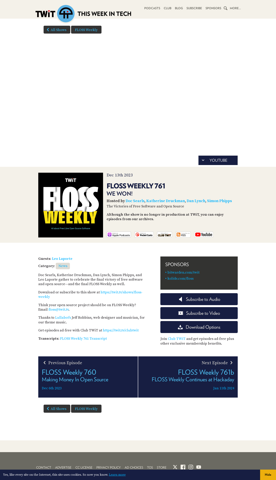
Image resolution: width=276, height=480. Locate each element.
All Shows (55, 29)
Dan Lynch (196, 201)
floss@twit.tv (58, 309)
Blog (179, 8)
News (62, 266)
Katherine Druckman (165, 201)
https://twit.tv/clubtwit (121, 330)
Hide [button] (268, 474)
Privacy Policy (108, 467)
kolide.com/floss (180, 278)
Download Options (199, 327)
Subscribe (194, 8)
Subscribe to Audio (199, 299)
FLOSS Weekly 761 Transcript (83, 338)
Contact (43, 467)
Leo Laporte (62, 258)
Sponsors (213, 8)
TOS (150, 467)
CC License (83, 467)
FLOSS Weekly (86, 30)
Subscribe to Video (199, 313)
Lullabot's (63, 317)
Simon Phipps (219, 201)
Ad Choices (134, 467)
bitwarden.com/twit (183, 272)
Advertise (63, 467)
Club (167, 8)
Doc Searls (135, 201)
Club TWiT (177, 339)
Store (161, 467)
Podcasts (152, 8)
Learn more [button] (117, 475)
